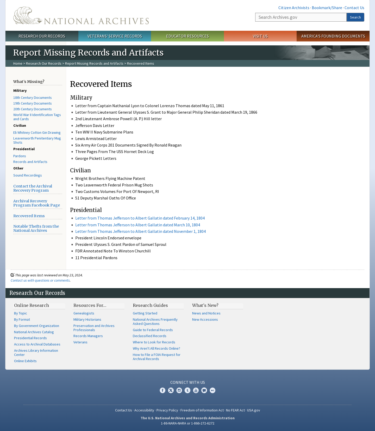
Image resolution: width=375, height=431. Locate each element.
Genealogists (83, 313)
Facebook (162, 390)
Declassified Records (149, 335)
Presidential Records (30, 338)
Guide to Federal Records (153, 329)
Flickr (212, 390)
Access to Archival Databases (37, 344)
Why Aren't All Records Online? (156, 348)
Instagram (179, 390)
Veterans (80, 342)
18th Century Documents (32, 97)
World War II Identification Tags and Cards (37, 116)
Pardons (19, 156)
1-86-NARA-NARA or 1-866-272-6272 (187, 423)
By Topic (20, 313)
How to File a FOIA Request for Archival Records (156, 356)
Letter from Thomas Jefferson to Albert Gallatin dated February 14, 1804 (140, 218)
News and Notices (206, 313)
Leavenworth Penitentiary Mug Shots (37, 140)
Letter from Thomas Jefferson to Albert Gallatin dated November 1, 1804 (140, 231)
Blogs (204, 390)
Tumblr (187, 390)
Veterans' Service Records (115, 36)
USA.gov (253, 410)
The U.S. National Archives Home (81, 15)
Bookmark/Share (327, 7)
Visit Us (260, 36)
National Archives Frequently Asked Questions (155, 321)
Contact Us (354, 7)
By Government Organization (36, 325)
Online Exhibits (25, 361)
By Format (22, 319)
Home (17, 63)
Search (355, 17)
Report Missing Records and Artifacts (94, 63)
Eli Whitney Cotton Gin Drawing (37, 132)
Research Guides (150, 305)
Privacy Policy (167, 410)
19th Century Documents (32, 103)
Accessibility (144, 410)
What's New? (205, 305)
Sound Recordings (27, 175)
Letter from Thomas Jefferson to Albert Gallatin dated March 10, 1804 (137, 224)
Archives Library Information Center (36, 352)
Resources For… (89, 305)
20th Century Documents (32, 109)
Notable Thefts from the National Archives (36, 228)
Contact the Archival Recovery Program (32, 188)
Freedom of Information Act (202, 410)
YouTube (196, 390)
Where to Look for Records (154, 342)
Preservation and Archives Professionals (94, 327)
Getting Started (145, 313)
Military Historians (87, 319)
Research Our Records (41, 36)
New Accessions (205, 319)
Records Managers (88, 335)
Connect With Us (187, 382)
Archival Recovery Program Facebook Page (36, 203)
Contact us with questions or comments (40, 280)
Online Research (31, 305)
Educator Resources (187, 36)
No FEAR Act (235, 410)
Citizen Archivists (293, 7)
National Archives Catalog (34, 332)
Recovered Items (29, 216)
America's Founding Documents (333, 36)
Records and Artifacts (30, 161)
